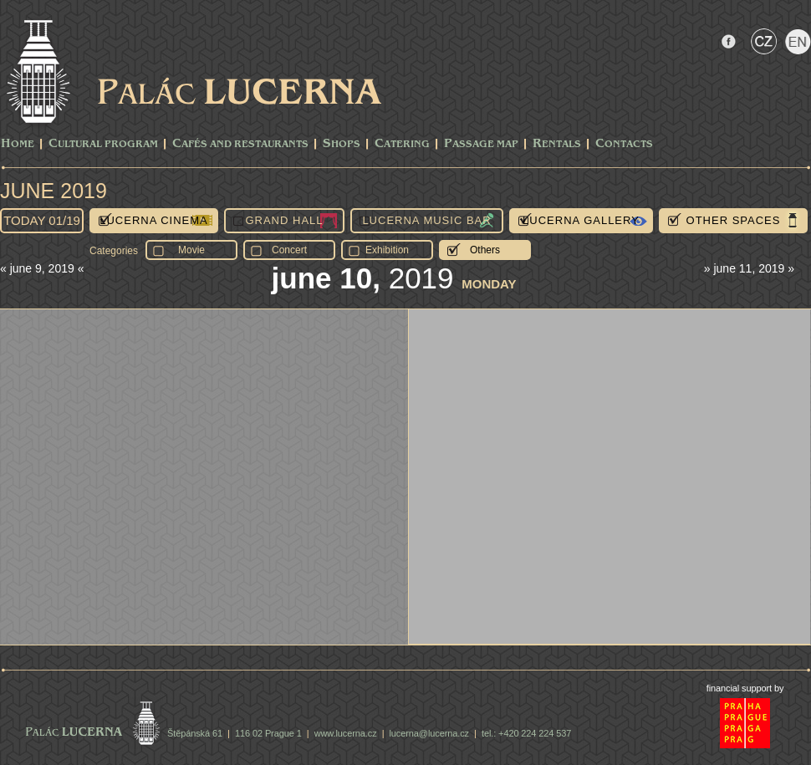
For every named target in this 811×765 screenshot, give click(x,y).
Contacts (624, 144)
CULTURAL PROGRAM (103, 144)
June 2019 (53, 190)
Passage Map (481, 144)
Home (17, 144)
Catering (402, 144)
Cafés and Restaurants (240, 144)
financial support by (745, 688)
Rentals (557, 144)
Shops (341, 144)
